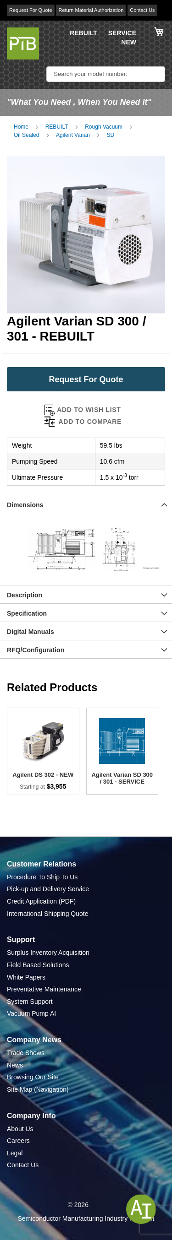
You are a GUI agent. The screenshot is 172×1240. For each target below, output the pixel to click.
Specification (27, 613)
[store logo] (23, 43)
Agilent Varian (73, 135)
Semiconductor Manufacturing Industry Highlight (85, 1218)
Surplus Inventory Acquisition (48, 952)
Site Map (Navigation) (38, 1089)
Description (24, 595)
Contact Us (142, 10)
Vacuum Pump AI (31, 1013)
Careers (18, 1140)
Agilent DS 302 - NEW (42, 774)
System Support (30, 1001)
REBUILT (83, 33)
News (15, 1065)
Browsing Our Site (33, 1077)
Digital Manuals (30, 631)
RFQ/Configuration (35, 650)
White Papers (26, 977)
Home (21, 127)
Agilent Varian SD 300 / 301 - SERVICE (122, 778)
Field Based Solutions (38, 965)
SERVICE (122, 33)
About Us (20, 1128)
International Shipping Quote (47, 913)
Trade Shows (25, 1052)
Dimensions (25, 505)
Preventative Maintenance (44, 989)
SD (111, 135)
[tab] (86, 504)
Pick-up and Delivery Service (48, 889)
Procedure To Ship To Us (42, 877)
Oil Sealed (26, 135)
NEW (128, 42)
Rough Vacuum (103, 127)
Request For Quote (30, 10)
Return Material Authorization (90, 10)
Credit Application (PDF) (41, 901)
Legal (14, 1153)
